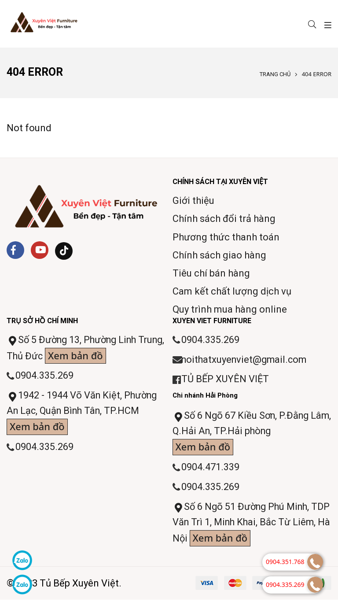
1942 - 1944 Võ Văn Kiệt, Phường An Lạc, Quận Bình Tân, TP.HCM (83, 413)
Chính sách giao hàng (219, 255)
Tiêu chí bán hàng (211, 273)
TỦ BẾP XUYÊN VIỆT (225, 379)
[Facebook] (15, 250)
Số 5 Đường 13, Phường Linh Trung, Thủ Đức (74, 349)
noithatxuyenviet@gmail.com (245, 359)
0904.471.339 (210, 468)
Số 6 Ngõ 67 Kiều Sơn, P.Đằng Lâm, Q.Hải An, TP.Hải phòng (242, 433)
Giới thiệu (193, 200)
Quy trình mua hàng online (230, 309)
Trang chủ (275, 74)
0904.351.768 (285, 561)
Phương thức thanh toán (226, 237)
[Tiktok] (64, 251)
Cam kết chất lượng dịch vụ (232, 291)
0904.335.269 (44, 376)
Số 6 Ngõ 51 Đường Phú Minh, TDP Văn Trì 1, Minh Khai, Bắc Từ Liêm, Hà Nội (244, 525)
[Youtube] (39, 250)
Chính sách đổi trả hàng (224, 218)
